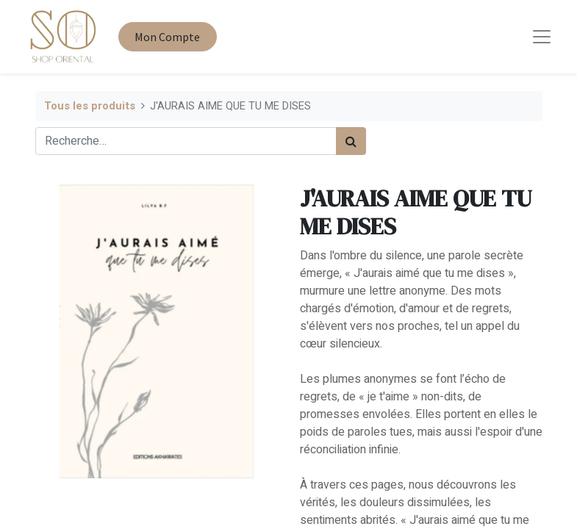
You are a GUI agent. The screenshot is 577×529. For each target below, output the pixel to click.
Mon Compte (167, 36)
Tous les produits (89, 106)
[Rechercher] (351, 141)
